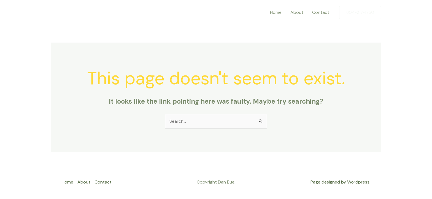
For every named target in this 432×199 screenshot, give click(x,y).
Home (276, 12)
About (296, 12)
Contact (320, 12)
